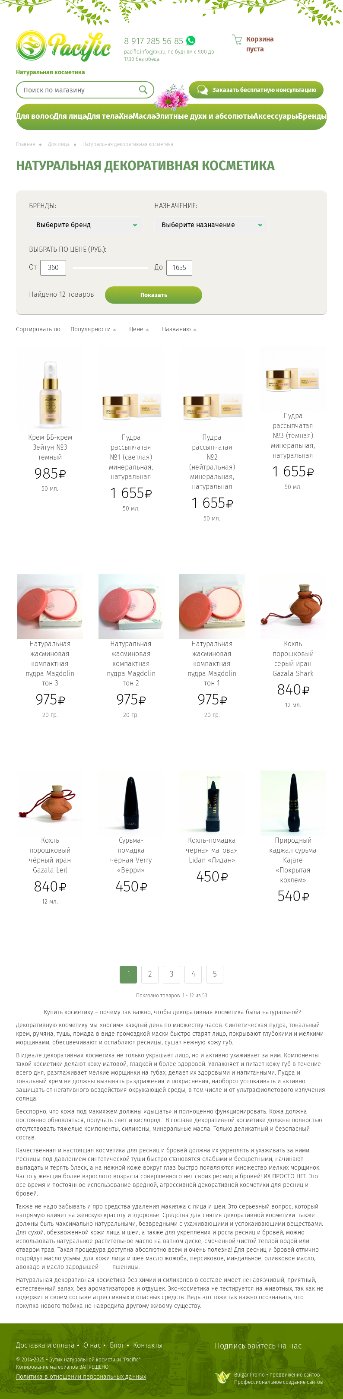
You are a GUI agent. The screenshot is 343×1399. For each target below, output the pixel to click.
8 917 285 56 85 (153, 41)
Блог (117, 1345)
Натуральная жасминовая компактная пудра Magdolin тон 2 (131, 663)
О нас (92, 1345)
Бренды (312, 116)
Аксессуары (276, 116)
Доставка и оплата (45, 1345)
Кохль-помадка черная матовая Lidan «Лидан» (212, 850)
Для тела (103, 116)
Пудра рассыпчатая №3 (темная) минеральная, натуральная (293, 435)
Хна (126, 116)
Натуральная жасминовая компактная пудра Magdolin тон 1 (211, 663)
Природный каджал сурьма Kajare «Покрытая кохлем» (293, 860)
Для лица (70, 116)
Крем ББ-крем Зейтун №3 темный (50, 447)
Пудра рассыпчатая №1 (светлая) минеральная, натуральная (131, 457)
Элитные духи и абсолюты (204, 116)
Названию (176, 329)
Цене (136, 329)
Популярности (90, 329)
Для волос (34, 116)
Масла (144, 116)
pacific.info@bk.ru (144, 52)
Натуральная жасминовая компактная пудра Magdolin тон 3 (49, 663)
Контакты (147, 1345)
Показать (153, 295)
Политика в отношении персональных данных (81, 1376)
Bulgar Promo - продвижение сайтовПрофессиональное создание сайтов (278, 1378)
